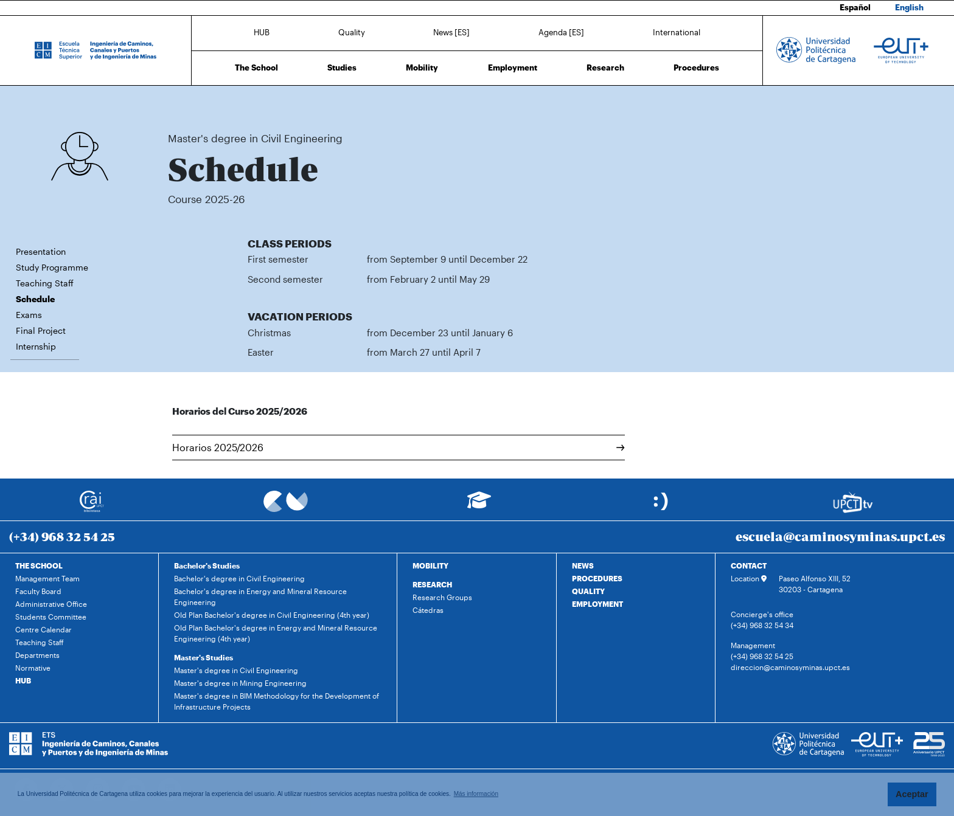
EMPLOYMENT (597, 604)
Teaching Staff (45, 283)
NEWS (583, 565)
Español (855, 7)
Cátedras (428, 610)
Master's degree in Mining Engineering (240, 683)
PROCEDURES (597, 578)
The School (256, 67)
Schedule (356, 102)
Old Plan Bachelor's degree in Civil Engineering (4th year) (271, 614)
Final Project (41, 330)
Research (605, 67)
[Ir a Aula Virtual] (479, 505)
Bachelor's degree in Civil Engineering (239, 578)
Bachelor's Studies (207, 565)
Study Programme (52, 267)
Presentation (41, 251)
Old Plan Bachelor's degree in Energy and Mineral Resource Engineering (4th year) (275, 633)
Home (178, 102)
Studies (342, 67)
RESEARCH (432, 584)
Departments (37, 655)
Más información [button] (476, 793)
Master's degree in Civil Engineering (280, 102)
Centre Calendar (43, 629)
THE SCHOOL (39, 565)
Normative (32, 667)
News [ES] (451, 32)
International (676, 32)
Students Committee (50, 616)
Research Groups (442, 597)
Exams (29, 314)
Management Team (47, 578)
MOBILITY (430, 565)
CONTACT (749, 565)
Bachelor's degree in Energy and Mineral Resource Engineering (260, 596)
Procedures (696, 67)
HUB (262, 32)
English (909, 7)
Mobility (422, 67)
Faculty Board (38, 591)
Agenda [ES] (561, 32)
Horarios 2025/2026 (398, 447)
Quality (351, 32)
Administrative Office (51, 604)
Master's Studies (203, 657)
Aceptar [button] (912, 794)
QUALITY (588, 591)
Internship (36, 346)
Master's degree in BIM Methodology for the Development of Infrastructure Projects (276, 701)
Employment (512, 67)
